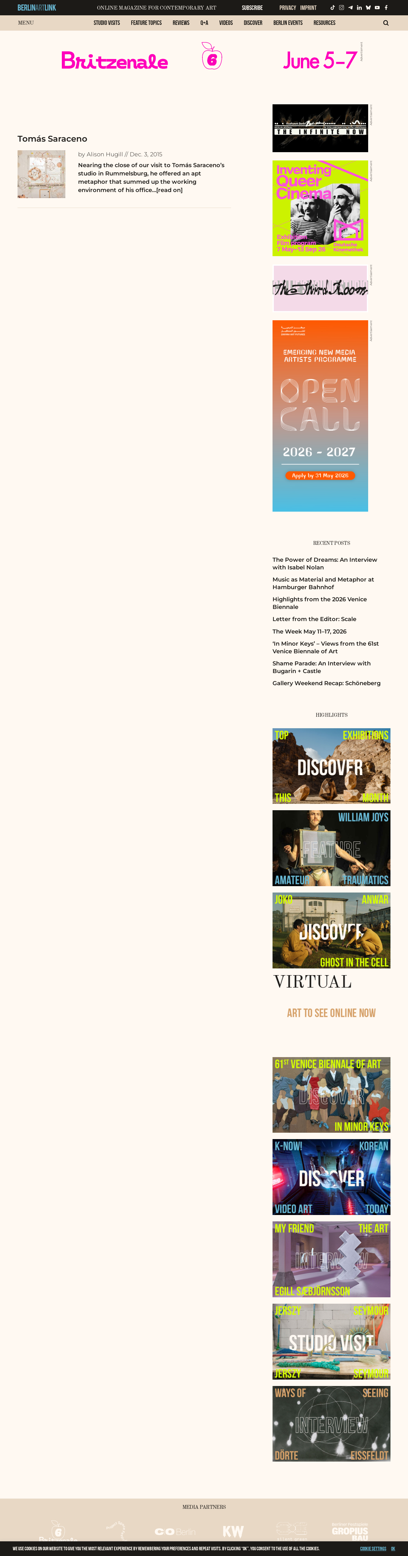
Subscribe (252, 7)
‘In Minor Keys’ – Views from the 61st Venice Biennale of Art (326, 647)
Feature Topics (146, 22)
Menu (25, 23)
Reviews (181, 22)
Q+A (204, 22)
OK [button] (393, 1548)
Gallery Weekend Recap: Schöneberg (327, 683)
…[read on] (167, 190)
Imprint (308, 7)
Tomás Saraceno (52, 139)
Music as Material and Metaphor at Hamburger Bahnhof (323, 583)
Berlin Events (287, 22)
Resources (324, 22)
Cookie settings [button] (373, 1548)
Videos (226, 22)
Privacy (288, 7)
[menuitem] (107, 26)
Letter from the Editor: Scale (314, 619)
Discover (253, 22)
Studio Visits (107, 22)
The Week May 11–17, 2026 (309, 631)
